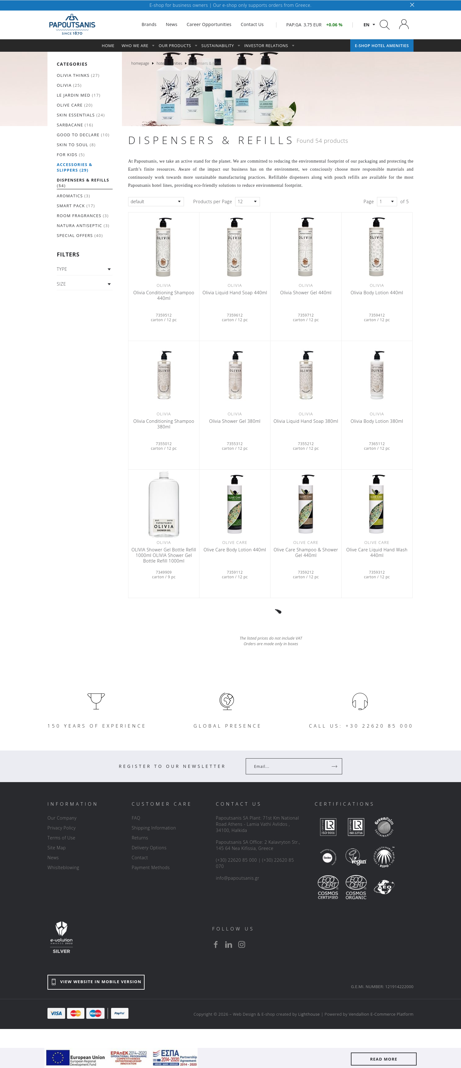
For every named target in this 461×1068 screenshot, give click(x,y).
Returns (140, 838)
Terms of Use (61, 838)
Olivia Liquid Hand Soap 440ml (235, 292)
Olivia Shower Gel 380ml (235, 421)
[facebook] (215, 944)
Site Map (56, 848)
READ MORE (383, 1059)
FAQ (136, 818)
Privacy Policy (61, 828)
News (53, 857)
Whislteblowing (63, 867)
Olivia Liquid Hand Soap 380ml (306, 421)
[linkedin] (228, 944)
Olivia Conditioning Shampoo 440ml (164, 295)
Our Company (62, 818)
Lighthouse (309, 1014)
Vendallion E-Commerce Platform (381, 1014)
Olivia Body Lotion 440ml (377, 292)
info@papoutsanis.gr (237, 878)
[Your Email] (289, 766)
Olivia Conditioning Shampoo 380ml (164, 424)
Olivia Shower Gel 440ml (306, 292)
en (366, 25)
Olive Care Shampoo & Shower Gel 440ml (306, 552)
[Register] (335, 766)
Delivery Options (149, 848)
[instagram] (241, 944)
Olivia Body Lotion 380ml (377, 421)
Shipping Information (154, 828)
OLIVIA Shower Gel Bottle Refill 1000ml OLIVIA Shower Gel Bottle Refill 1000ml (164, 555)
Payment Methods (151, 867)
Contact (140, 857)
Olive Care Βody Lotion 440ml (235, 550)
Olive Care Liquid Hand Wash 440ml (376, 552)
